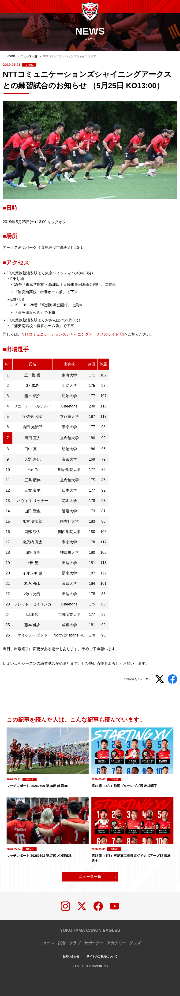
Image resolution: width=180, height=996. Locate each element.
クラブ (75, 943)
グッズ (135, 943)
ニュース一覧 (90, 877)
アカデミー (116, 943)
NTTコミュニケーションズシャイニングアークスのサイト (70, 334)
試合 (62, 943)
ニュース (46, 943)
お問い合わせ (71, 956)
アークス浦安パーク (20, 247)
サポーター (93, 943)
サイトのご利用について (101, 956)
